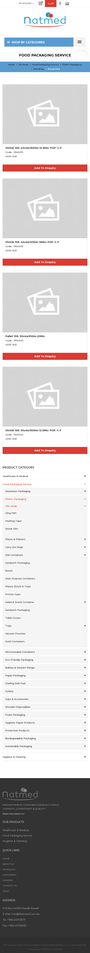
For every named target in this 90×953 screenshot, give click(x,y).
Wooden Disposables (17, 706)
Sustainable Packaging (18, 746)
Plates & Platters (15, 539)
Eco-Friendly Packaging (19, 659)
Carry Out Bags (14, 547)
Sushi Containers (15, 641)
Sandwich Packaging (17, 562)
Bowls (9, 570)
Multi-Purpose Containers (20, 578)
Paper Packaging (15, 675)
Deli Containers (14, 555)
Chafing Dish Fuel (15, 683)
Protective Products (17, 730)
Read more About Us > (14, 813)
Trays (8, 625)
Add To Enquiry (45, 168)
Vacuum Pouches (15, 633)
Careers (8, 880)
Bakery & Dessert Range (20, 667)
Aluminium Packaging (17, 491)
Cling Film (10, 513)
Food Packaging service (45, 64)
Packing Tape (13, 520)
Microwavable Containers (20, 651)
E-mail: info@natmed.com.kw (21, 914)
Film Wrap (38, 69)
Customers (9, 875)
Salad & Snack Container (19, 602)
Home (11, 64)
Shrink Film (54, 69)
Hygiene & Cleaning (14, 756)
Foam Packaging (15, 714)
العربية (51, 3)
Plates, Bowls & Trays (18, 586)
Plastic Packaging (72, 64)
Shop (6, 891)
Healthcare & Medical (15, 476)
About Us (8, 864)
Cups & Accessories (16, 699)
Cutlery (9, 691)
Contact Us (10, 885)
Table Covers (13, 617)
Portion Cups (12, 594)
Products (24, 64)
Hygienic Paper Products (20, 722)
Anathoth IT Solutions (51, 949)
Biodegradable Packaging (20, 738)
